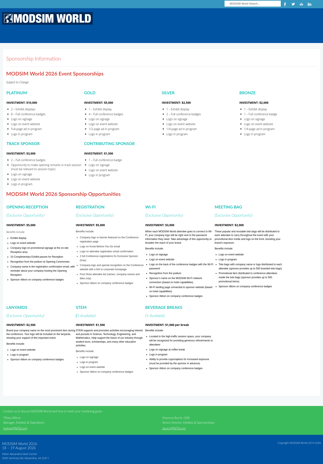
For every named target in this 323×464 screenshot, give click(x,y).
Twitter (293, 4)
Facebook (285, 4)
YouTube (301, 4)
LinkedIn (309, 4)
